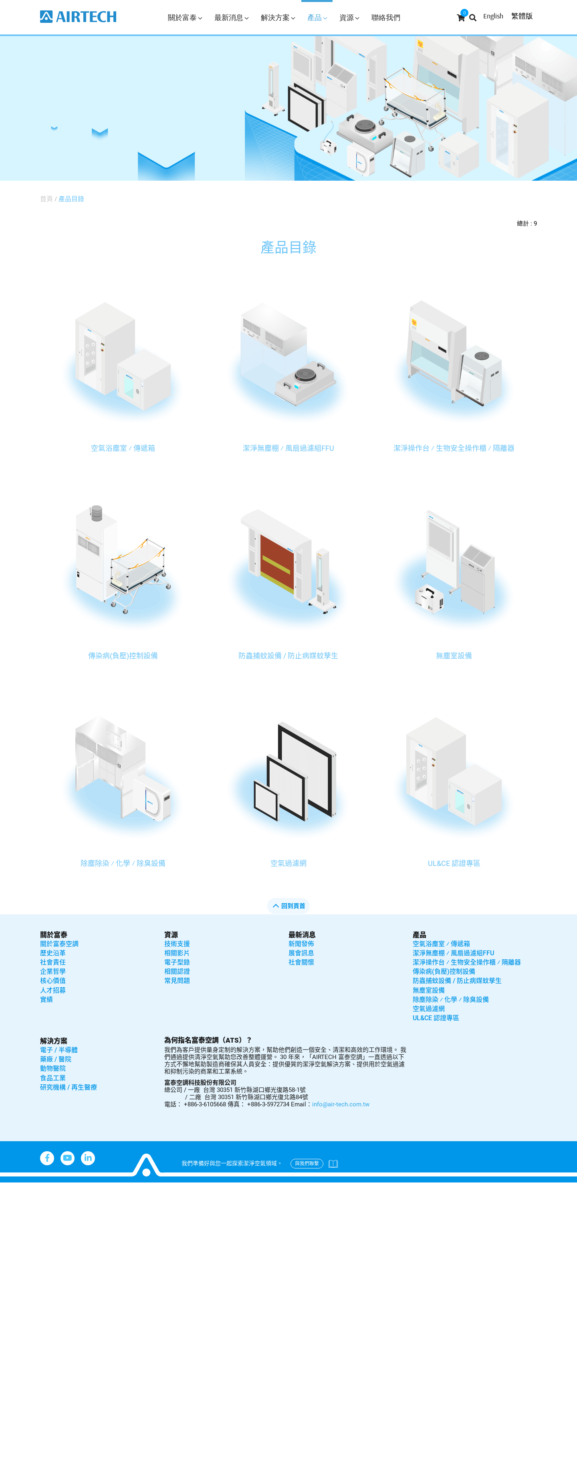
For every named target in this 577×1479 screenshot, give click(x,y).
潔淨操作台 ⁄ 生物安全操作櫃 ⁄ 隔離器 (453, 448)
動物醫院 (53, 1068)
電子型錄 (177, 962)
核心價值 (53, 981)
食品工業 (53, 1078)
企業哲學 (53, 971)
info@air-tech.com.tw (340, 1104)
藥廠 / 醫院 (55, 1059)
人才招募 (53, 990)
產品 (317, 17)
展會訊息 (301, 953)
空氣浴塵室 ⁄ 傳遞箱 (123, 448)
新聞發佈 (301, 944)
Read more (20, 1292)
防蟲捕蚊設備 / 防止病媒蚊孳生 (288, 656)
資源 (349, 17)
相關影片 (177, 953)
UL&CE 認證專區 (454, 863)
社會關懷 (301, 962)
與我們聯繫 (307, 1163)
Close (9, 1188)
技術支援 (177, 944)
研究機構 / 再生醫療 (68, 1087)
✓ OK (256, 1473)
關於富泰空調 (59, 944)
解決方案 (278, 17)
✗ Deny (12, 1223)
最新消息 (231, 17)
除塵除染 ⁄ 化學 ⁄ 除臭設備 (123, 863)
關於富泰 (185, 17)
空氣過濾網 (288, 863)
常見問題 (177, 981)
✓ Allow (12, 1211)
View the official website (80, 1292)
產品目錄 (71, 199)
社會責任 (53, 962)
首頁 (46, 199)
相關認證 (177, 971)
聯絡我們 (385, 17)
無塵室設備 (454, 656)
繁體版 (522, 15)
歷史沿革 (53, 953)
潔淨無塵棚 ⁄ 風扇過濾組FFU (288, 448)
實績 (46, 999)
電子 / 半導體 (59, 1050)
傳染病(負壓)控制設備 (123, 656)
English (493, 15)
